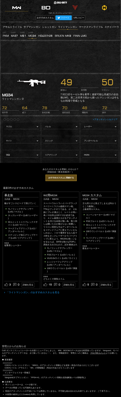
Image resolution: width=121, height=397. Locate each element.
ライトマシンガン (67, 27)
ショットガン (49, 27)
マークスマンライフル (91, 27)
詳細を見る (28, 285)
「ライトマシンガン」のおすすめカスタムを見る (33, 292)
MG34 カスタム (92, 195)
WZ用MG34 (50, 195)
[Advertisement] (60, 57)
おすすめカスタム (45, 17)
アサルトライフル (12, 27)
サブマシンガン (32, 27)
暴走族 (8, 195)
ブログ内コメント (98, 353)
